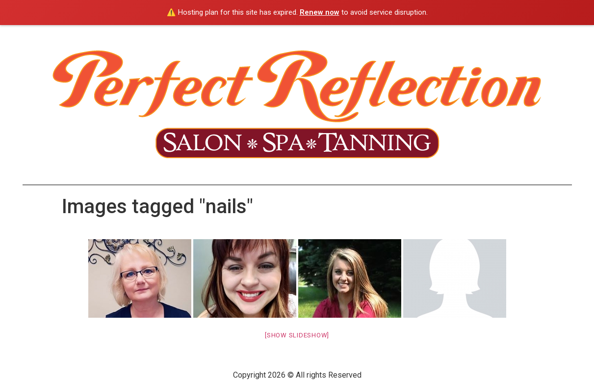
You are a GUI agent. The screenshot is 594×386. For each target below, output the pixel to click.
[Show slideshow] (297, 335)
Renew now (319, 12)
